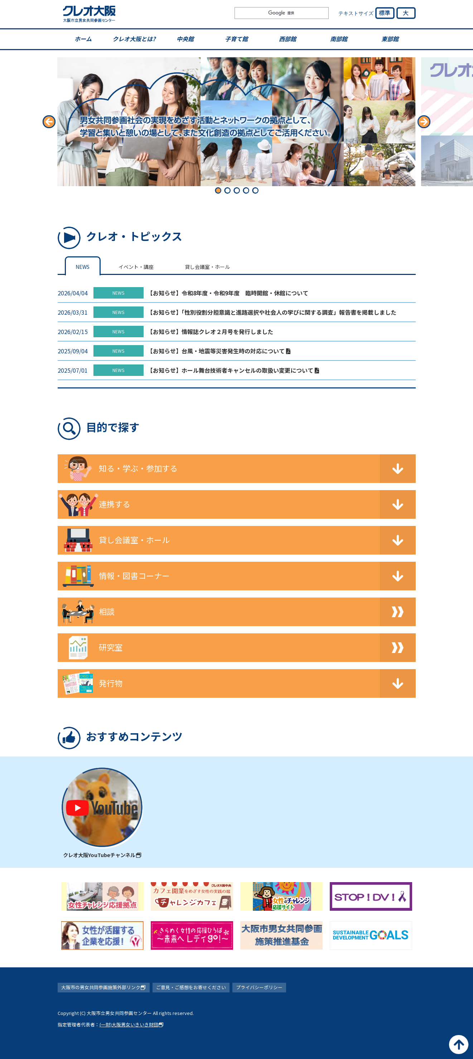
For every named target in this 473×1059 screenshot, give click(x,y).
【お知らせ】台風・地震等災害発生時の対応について (218, 351)
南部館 (338, 38)
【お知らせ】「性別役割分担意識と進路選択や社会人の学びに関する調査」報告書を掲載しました (271, 312)
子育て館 (236, 38)
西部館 (287, 38)
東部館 (390, 38)
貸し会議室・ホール (207, 266)
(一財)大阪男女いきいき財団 (132, 1024)
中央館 (185, 38)
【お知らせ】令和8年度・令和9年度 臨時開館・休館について (227, 293)
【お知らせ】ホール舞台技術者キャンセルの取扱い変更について (233, 370)
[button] (49, 122)
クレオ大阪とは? (133, 38)
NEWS (83, 266)
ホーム (83, 38)
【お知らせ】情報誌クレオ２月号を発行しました (210, 331)
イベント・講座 (136, 266)
